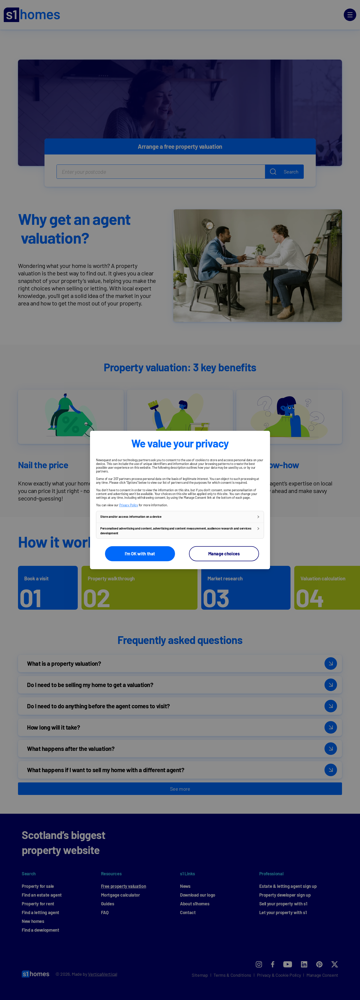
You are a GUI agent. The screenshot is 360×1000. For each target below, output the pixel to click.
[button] (180, 517)
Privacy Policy (128, 505)
